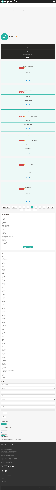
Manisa (3, 318)
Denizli (3, 283)
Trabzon (3, 341)
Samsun (3, 332)
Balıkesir (4, 269)
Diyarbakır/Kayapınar (28, 100)
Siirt (3, 334)
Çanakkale (4, 279)
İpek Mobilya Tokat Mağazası (28, 139)
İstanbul (3, 303)
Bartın (3, 359)
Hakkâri (3, 297)
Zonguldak (4, 349)
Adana (3, 257)
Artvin (3, 266)
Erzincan (4, 289)
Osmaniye (4, 367)
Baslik (28, 48)
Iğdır (3, 362)
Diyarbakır (4, 285)
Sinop (3, 335)
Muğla (3, 322)
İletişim (9, 477)
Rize (3, 329)
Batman (3, 356)
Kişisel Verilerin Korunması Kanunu (4, 481)
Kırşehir (3, 311)
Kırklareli (4, 310)
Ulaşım (3, 231)
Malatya (3, 317)
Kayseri (3, 308)
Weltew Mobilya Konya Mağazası (28, 163)
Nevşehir (4, 325)
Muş (3, 324)
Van (3, 346)
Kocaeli (3, 313)
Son (35, 210)
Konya (3, 314)
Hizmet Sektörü (5, 238)
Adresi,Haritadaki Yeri (28, 54)
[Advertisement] (28, 23)
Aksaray (3, 350)
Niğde (3, 327)
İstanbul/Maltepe (28, 124)
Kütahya (3, 315)
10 (21, 210)
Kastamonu (4, 307)
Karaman (4, 353)
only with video (5, 421)
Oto (3, 228)
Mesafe (28, 57)
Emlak (3, 220)
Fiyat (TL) (3, 410)
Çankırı (3, 280)
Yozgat (3, 348)
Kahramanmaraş (5, 320)
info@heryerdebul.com (8, 448)
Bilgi (3, 245)
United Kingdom (5, 242)
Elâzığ (3, 287)
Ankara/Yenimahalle (28, 76)
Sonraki (28, 210)
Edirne (3, 286)
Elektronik (4, 222)
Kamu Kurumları (5, 235)
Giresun (3, 294)
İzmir (3, 304)
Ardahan (4, 360)
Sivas (3, 336)
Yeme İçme (4, 234)
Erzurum (3, 290)
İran (3, 374)
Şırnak (3, 357)
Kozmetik (4, 221)
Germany (4, 241)
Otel (3, 224)
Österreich (4, 243)
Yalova (3, 363)
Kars (3, 306)
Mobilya (28, 72)
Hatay (3, 299)
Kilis (3, 366)
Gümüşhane (4, 296)
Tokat (3, 339)
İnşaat (3, 232)
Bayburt (3, 352)
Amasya (3, 262)
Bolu (3, 275)
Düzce (3, 369)
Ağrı (3, 261)
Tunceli (3, 342)
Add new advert (28, 247)
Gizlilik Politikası (9, 474)
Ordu (3, 328)
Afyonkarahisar (5, 259)
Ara (4, 424)
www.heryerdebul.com (5, 455)
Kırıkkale (4, 355)
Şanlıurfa (4, 343)
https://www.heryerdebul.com (6, 449)
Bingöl (3, 272)
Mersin (3, 301)
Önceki (14, 207)
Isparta (3, 300)
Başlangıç (6, 207)
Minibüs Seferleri (4, 438)
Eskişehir (4, 292)
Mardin (3, 321)
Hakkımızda (9, 470)
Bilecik (3, 271)
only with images (5, 420)
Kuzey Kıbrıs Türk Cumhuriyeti (8, 370)
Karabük (4, 364)
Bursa (3, 278)
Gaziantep (4, 293)
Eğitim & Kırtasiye (5, 225)
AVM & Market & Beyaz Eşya (7, 236)
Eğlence (3, 239)
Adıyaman (4, 258)
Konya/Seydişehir (28, 173)
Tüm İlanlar (3, 475)
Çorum (3, 282)
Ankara (3, 264)
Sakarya (3, 331)
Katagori (27, 51)
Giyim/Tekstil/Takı (5, 226)
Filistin (3, 377)
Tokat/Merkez (28, 149)
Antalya (3, 265)
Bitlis (3, 273)
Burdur (3, 276)
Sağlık (3, 229)
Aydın (3, 268)
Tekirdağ (4, 338)
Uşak (3, 345)
